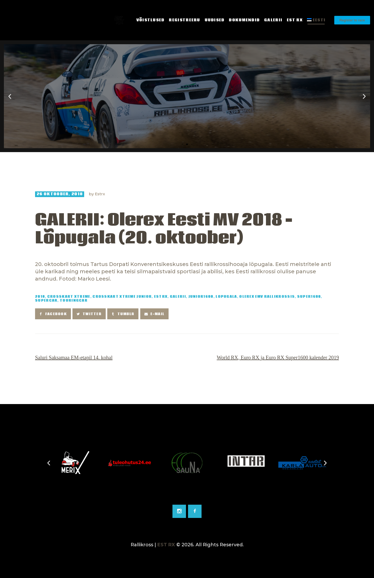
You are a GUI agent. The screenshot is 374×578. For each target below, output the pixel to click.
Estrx (100, 193)
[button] (182, 144)
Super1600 (309, 297)
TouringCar (74, 300)
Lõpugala (226, 297)
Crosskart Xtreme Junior (122, 297)
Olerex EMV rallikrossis (267, 297)
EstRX (161, 297)
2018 (40, 297)
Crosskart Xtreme (68, 297)
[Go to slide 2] (187, 495)
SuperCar (46, 300)
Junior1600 (200, 297)
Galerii (178, 297)
